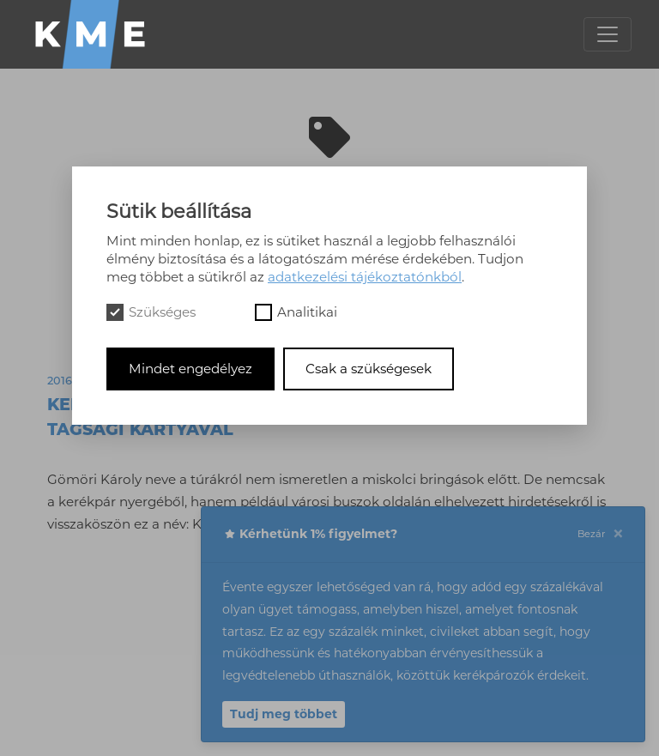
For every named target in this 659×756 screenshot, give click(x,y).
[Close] (618, 534)
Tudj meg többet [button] (283, 714)
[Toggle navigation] (607, 34)
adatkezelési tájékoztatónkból (365, 277)
